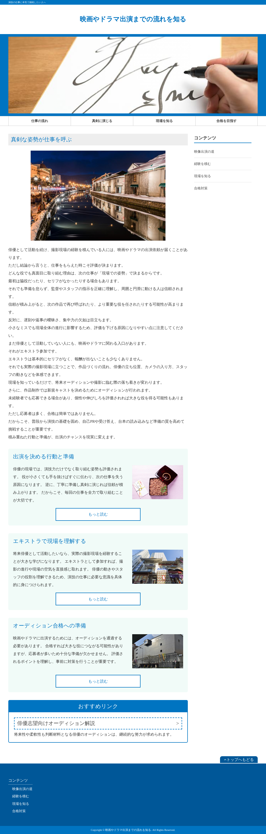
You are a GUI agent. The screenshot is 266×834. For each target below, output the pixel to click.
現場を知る (164, 121)
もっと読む (98, 514)
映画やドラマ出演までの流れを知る (133, 19)
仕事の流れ (39, 121)
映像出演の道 (204, 151)
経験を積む (202, 164)
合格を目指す (226, 121)
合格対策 (201, 188)
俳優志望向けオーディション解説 (56, 723)
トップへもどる (239, 760)
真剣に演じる (102, 121)
